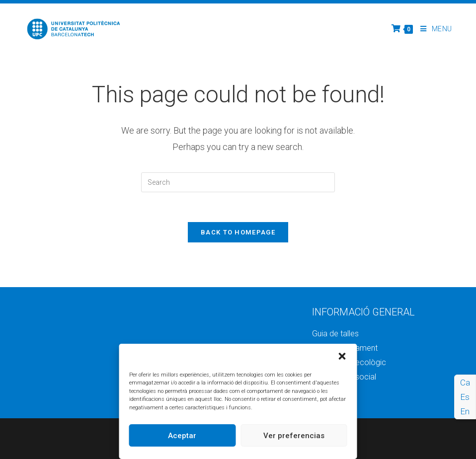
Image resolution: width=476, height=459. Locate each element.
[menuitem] (465, 383)
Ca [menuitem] (465, 382)
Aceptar (182, 435)
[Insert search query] (238, 182)
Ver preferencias (293, 435)
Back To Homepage (238, 232)
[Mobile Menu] (432, 29)
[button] (342, 356)
